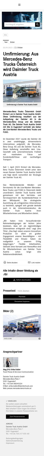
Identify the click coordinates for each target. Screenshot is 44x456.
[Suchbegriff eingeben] (22, 24)
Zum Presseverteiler (17, 417)
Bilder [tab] (12, 42)
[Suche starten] (37, 24)
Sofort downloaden (22, 280)
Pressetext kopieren (22, 301)
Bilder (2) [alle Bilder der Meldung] (8, 311)
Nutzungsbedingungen (14, 438)
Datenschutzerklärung (14, 441)
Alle (5, 35)
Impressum (10, 443)
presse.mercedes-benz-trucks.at (19, 388)
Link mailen (35, 263)
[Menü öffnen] (19, 4)
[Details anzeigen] (38, 338)
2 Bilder (20, 48)
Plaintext (22, 297)
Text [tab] (5, 42)
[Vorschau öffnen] (22, 91)
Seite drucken (12, 263)
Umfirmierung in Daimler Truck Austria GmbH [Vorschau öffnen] (22, 105)
